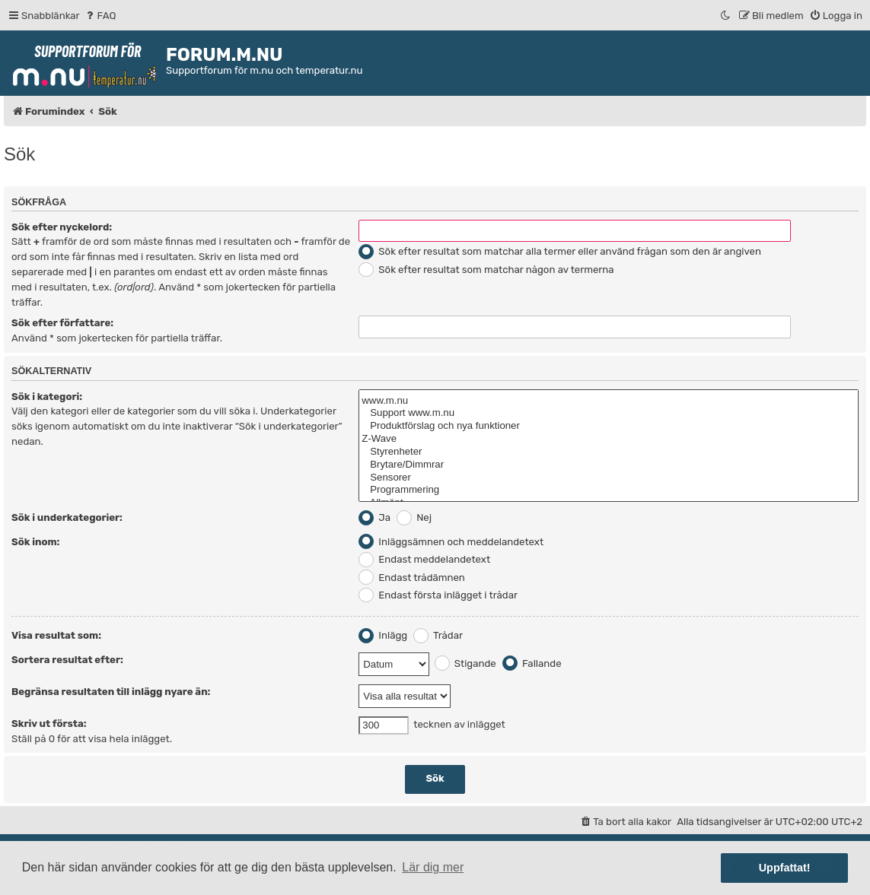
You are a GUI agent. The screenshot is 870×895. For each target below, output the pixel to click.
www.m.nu (608, 401)
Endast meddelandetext (424, 559)
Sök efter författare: (62, 322)
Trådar (438, 635)
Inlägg (383, 635)
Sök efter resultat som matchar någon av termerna (486, 269)
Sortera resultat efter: (67, 659)
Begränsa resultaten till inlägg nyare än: (110, 691)
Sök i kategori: (46, 396)
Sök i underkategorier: (67, 517)
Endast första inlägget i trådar (438, 595)
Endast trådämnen (412, 577)
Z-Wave (608, 439)
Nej (414, 517)
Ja (374, 517)
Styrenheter (608, 452)
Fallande (532, 663)
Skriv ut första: (49, 723)
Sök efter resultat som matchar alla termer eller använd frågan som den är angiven (560, 251)
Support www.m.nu (608, 413)
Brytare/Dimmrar (608, 465)
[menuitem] (100, 16)
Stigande (465, 663)
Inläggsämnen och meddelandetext (451, 541)
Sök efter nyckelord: (61, 227)
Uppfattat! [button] (785, 868)
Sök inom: (35, 541)
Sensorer (608, 477)
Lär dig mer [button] (433, 867)
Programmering (608, 490)
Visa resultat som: (56, 635)
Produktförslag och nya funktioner (608, 426)
